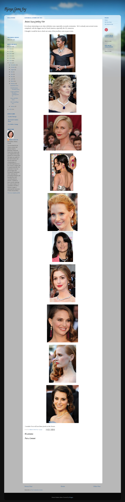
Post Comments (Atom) (37, 490)
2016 (10, 56)
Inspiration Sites (14, 85)
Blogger (71, 497)
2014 (10, 60)
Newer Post (28, 486)
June (12, 74)
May (12, 76)
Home (63, 486)
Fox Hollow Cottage (13, 124)
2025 (10, 46)
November (13, 65)
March (12, 81)
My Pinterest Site (109, 24)
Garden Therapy (12, 116)
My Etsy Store (108, 22)
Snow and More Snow (14, 99)
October (13, 67)
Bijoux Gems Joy (15, 9)
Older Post (97, 486)
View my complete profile (13, 193)
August (13, 69)
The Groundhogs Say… (14, 102)
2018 (10, 51)
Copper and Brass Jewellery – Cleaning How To (14, 94)
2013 (10, 63)
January (13, 106)
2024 (10, 49)
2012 (10, 109)
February (13, 83)
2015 (10, 58)
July (12, 72)
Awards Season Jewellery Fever (14, 88)
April (12, 79)
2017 (10, 53)
